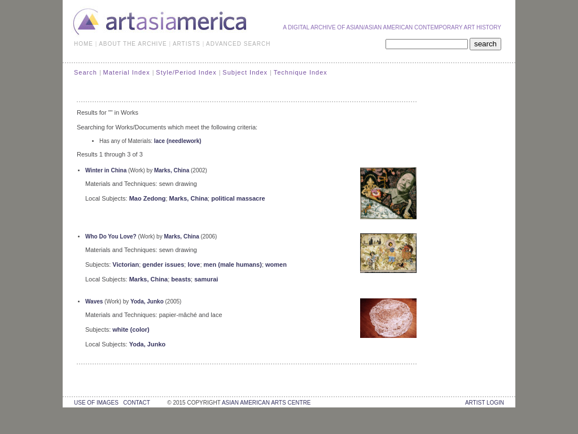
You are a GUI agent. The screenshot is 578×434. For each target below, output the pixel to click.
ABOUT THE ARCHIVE (133, 44)
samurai (206, 279)
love (193, 264)
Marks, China (171, 170)
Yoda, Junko (147, 301)
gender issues (163, 264)
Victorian (125, 264)
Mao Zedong (147, 198)
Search (85, 72)
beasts (181, 279)
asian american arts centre (266, 403)
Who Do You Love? (111, 236)
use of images (96, 403)
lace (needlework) (178, 141)
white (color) (130, 329)
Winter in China (105, 170)
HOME (83, 44)
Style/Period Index (186, 72)
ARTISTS (186, 44)
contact (136, 403)
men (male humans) (233, 264)
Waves (94, 301)
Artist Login (484, 403)
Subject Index (245, 72)
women (276, 264)
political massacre (238, 198)
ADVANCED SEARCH (238, 44)
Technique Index (300, 72)
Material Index (126, 72)
